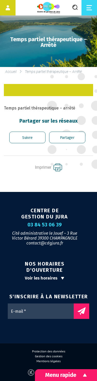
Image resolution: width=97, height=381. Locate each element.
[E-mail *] (43, 311)
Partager (67, 138)
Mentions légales (48, 361)
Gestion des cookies (48, 356)
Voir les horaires (44, 278)
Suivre (27, 138)
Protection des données (48, 351)
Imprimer (48, 167)
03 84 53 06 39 (44, 224)
